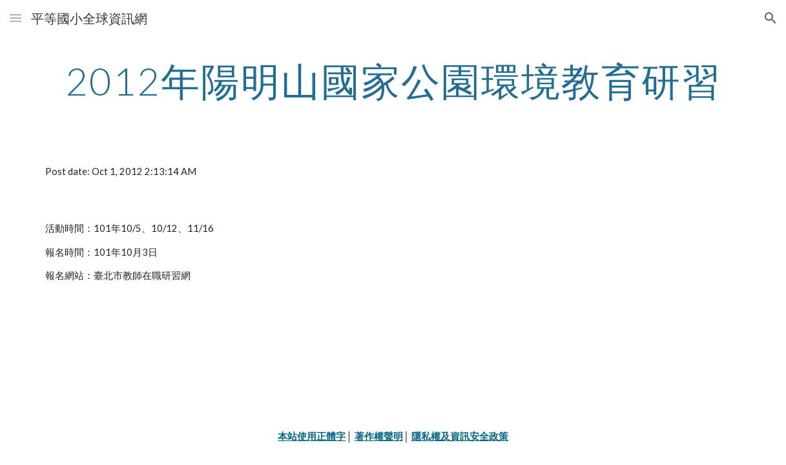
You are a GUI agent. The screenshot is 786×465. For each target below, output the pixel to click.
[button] (15, 18)
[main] (393, 80)
